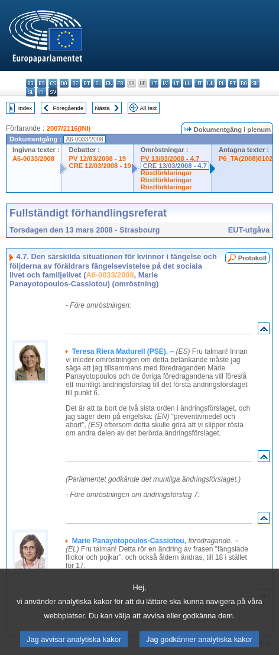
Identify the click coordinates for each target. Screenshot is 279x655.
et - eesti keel (86, 83)
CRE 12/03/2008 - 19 (100, 165)
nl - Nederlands (210, 83)
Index (25, 108)
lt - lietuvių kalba (176, 83)
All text (148, 108)
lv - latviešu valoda (165, 83)
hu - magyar (187, 83)
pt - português (232, 83)
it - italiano (154, 83)
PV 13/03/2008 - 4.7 (170, 158)
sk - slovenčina (255, 83)
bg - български (30, 83)
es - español (41, 83)
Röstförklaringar (166, 172)
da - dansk (64, 83)
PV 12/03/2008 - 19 (97, 158)
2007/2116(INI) (69, 128)
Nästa (102, 108)
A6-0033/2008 (33, 158)
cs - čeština (52, 83)
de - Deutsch (75, 83)
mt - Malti (198, 83)
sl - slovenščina (30, 92)
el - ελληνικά (97, 83)
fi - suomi (41, 92)
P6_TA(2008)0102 (245, 158)
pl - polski (221, 83)
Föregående (68, 108)
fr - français (120, 83)
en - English (109, 83)
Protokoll (252, 258)
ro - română (243, 83)
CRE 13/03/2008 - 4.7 (175, 165)
